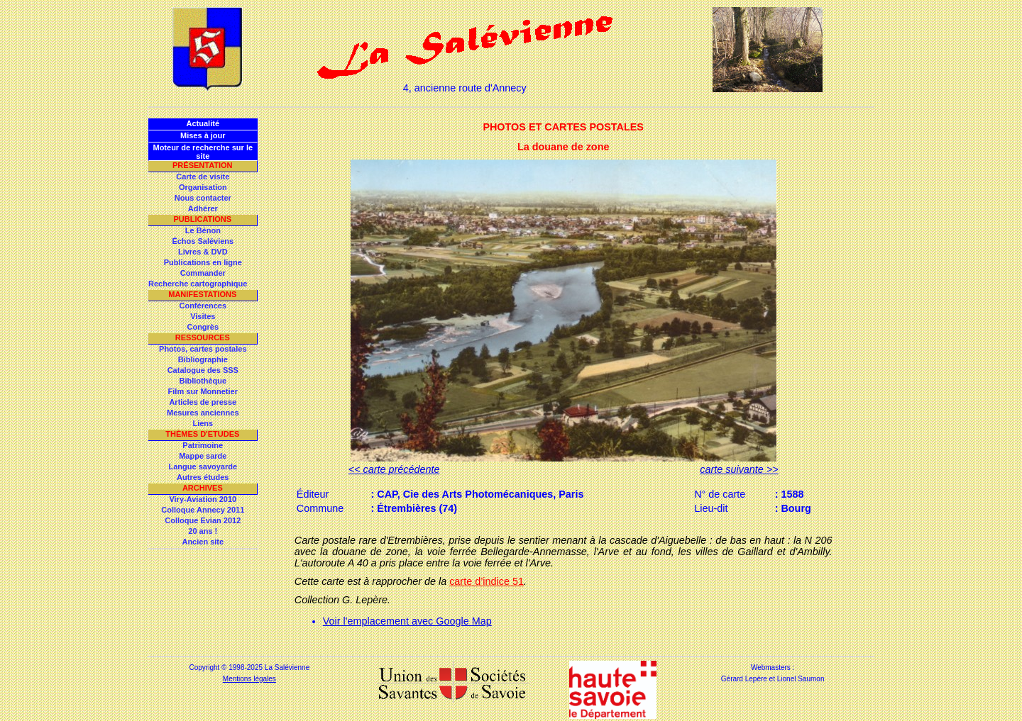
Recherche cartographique (197, 283)
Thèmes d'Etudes (202, 434)
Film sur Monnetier (203, 391)
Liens (202, 423)
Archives (202, 488)
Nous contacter (203, 198)
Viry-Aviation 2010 (202, 499)
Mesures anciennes (203, 412)
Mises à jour (203, 135)
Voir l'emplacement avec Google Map (407, 621)
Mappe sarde (202, 456)
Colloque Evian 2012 (203, 520)
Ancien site (203, 541)
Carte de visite (202, 176)
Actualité (203, 123)
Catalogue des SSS (202, 370)
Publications (202, 219)
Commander (203, 273)
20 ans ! (202, 531)
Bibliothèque (202, 380)
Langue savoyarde (203, 466)
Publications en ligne (203, 262)
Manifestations (202, 294)
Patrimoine (202, 445)
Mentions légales (249, 679)
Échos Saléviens (202, 241)
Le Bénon (203, 230)
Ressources (202, 337)
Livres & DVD (203, 251)
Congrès (203, 327)
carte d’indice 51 (486, 581)
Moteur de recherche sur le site (203, 151)
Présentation (202, 165)
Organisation (203, 187)
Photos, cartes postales (203, 349)
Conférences (202, 305)
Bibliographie (203, 359)
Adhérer (203, 208)
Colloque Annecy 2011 (202, 509)
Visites (202, 316)
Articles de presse (202, 402)
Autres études (203, 477)
